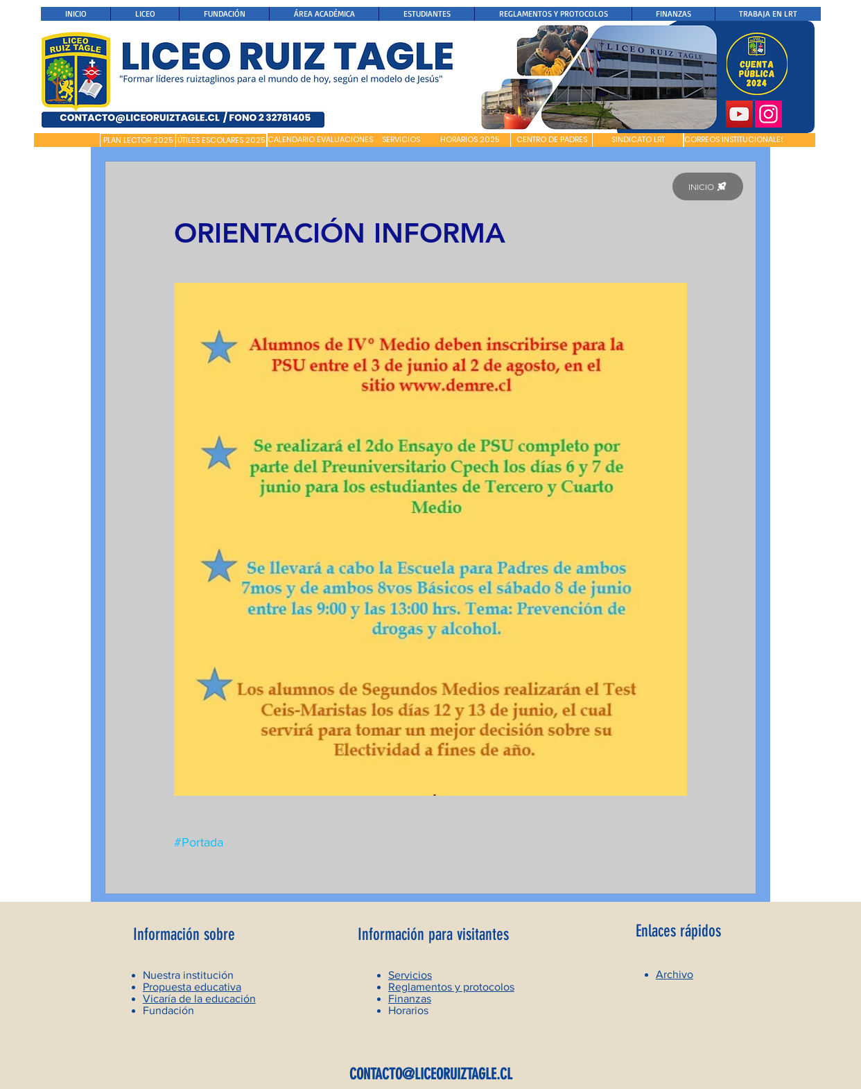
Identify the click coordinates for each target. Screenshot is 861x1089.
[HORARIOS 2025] (469, 140)
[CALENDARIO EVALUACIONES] (320, 140)
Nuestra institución (188, 975)
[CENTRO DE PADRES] (551, 140)
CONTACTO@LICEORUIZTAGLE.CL (430, 1074)
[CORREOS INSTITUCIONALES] (734, 140)
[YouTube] (739, 114)
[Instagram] (768, 114)
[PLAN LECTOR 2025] (138, 141)
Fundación (168, 1010)
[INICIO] (707, 186)
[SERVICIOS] (401, 140)
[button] (67, 140)
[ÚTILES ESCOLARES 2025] (221, 141)
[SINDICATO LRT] (638, 140)
